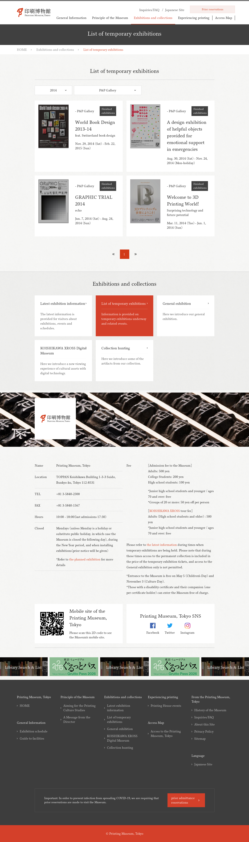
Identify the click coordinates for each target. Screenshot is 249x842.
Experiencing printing (193, 17)
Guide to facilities (32, 738)
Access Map (223, 17)
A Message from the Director (76, 719)
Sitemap (200, 738)
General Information (71, 17)
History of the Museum (210, 710)
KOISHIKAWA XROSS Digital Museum (122, 738)
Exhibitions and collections (153, 17)
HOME (22, 49)
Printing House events (166, 705)
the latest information (162, 544)
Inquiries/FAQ (204, 717)
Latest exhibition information (118, 708)
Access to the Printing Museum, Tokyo (166, 733)
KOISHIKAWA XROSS (164, 510)
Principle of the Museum (110, 17)
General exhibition (120, 728)
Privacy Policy (204, 731)
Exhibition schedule (33, 731)
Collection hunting (120, 747)
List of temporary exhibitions (119, 719)
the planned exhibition (84, 559)
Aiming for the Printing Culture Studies (79, 708)
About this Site (204, 724)
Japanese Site (203, 764)
